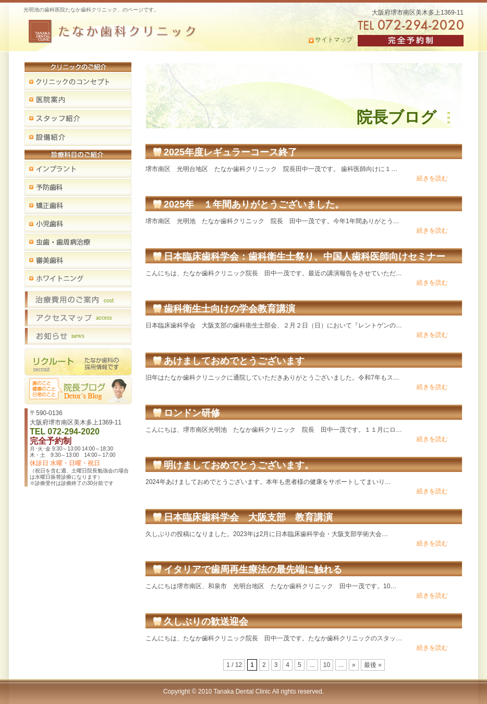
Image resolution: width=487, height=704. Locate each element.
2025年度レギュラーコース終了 (230, 152)
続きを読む (432, 178)
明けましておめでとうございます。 (239, 465)
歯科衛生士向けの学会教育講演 (229, 309)
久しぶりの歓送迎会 (206, 621)
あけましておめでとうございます (234, 361)
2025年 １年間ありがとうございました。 (254, 204)
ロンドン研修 (192, 413)
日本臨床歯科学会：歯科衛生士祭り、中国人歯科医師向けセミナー (304, 256)
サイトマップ (333, 39)
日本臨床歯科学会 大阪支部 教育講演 (248, 517)
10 (326, 665)
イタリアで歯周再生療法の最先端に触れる (253, 569)
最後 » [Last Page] (373, 665)
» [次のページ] (354, 665)
